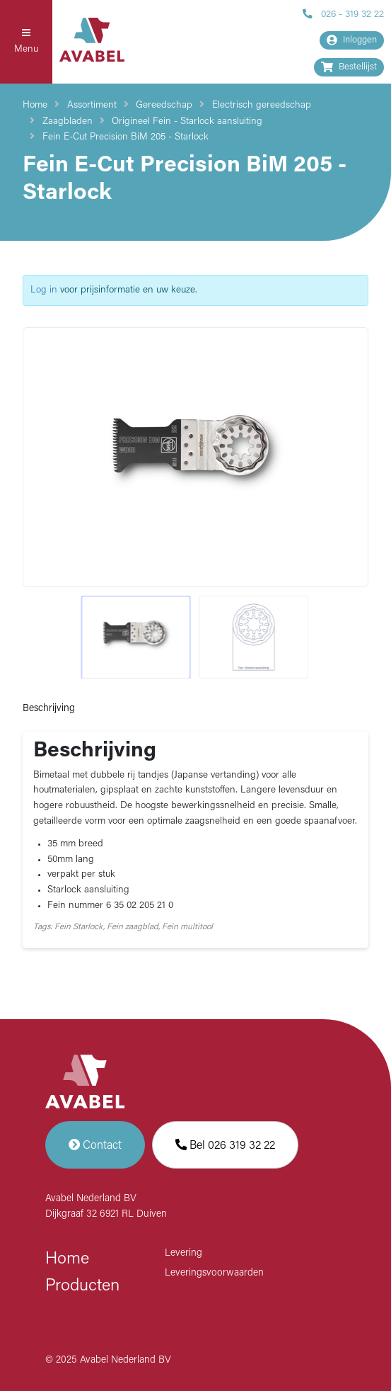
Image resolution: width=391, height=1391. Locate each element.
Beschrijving (49, 708)
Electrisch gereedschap (261, 105)
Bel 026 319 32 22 (225, 1145)
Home (35, 105)
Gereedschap (164, 105)
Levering (183, 1253)
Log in (43, 290)
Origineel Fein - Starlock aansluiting (187, 121)
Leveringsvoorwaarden (214, 1273)
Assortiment (92, 105)
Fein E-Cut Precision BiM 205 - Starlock (125, 137)
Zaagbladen (67, 121)
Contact (95, 1145)
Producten (82, 1286)
